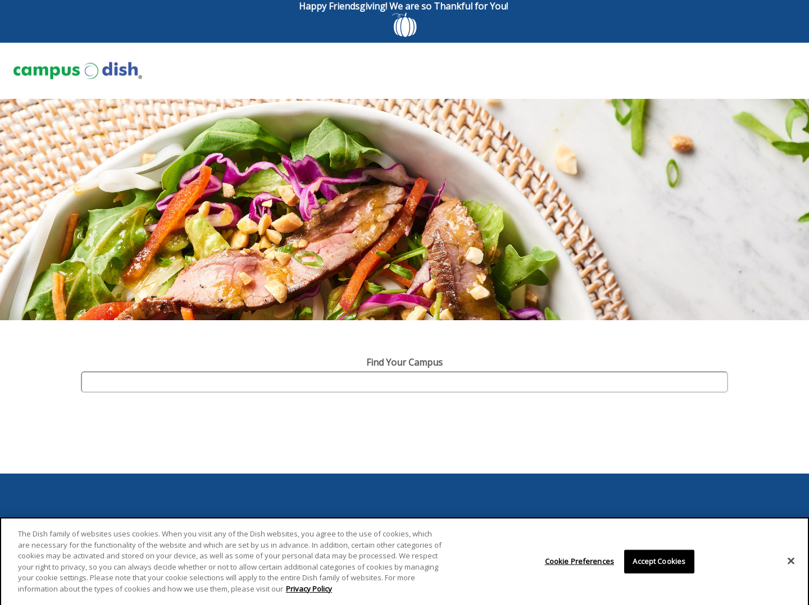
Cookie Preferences (579, 563)
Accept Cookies (659, 563)
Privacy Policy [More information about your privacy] (309, 591)
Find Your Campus (404, 362)
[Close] (791, 563)
